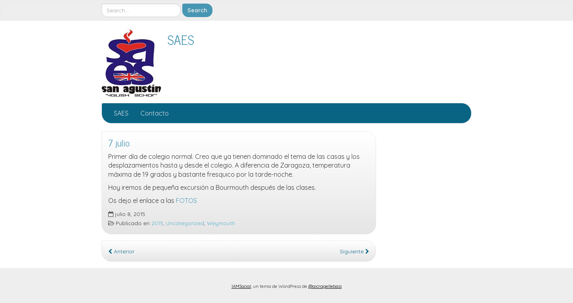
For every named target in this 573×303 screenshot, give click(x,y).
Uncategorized (185, 223)
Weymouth (221, 223)
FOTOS (186, 201)
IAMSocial (241, 286)
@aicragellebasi (325, 286)
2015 (157, 223)
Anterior (121, 251)
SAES (181, 39)
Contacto (154, 113)
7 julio (119, 142)
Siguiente (354, 251)
